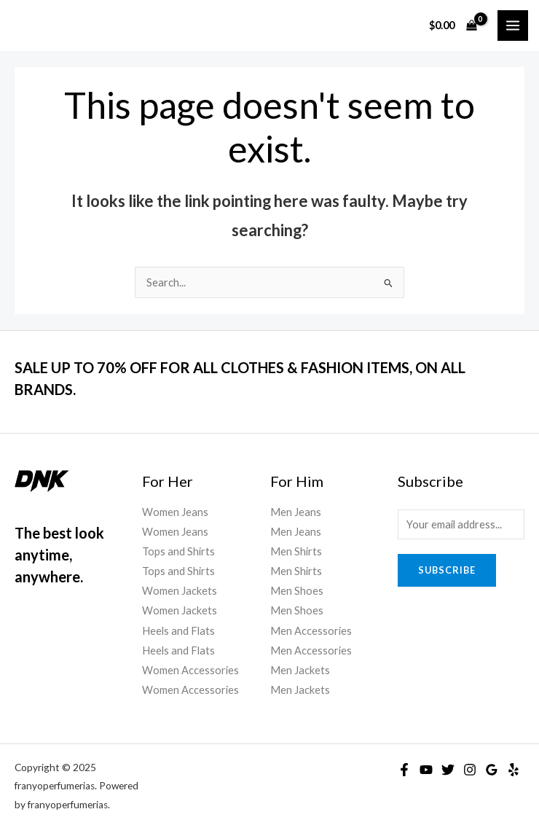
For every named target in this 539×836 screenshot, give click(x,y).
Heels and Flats (178, 631)
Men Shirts (296, 551)
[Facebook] (404, 769)
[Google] (491, 769)
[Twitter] (448, 769)
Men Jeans (295, 512)
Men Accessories (311, 631)
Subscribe (447, 570)
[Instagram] (469, 769)
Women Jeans (175, 512)
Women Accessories (190, 670)
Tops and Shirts (178, 551)
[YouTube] (426, 769)
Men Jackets (300, 670)
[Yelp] (513, 769)
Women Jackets (179, 591)
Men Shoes (296, 591)
